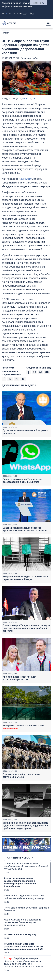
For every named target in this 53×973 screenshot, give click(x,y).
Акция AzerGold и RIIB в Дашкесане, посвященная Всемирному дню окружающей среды (22, 922)
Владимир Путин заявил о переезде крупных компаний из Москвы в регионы (25, 529)
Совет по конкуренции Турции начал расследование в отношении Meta (22, 480)
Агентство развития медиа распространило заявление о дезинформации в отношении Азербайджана (20, 882)
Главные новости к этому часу (20, 934)
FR (17, 13)
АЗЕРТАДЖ (29, 98)
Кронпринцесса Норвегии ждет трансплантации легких (19, 678)
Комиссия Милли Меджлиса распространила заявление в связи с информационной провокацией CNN (23, 946)
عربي (25, 13)
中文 (32, 13)
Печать (26, 58)
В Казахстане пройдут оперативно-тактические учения (21, 775)
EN (10, 13)
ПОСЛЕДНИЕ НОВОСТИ (19, 857)
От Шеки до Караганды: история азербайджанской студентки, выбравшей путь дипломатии (26, 866)
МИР (6, 32)
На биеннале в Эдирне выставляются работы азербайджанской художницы (24, 897)
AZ (3, 13)
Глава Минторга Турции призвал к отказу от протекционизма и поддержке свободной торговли (26, 628)
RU (6, 13)
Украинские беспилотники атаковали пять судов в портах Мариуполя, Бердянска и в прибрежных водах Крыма (25, 825)
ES (21, 13)
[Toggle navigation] (47, 23)
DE (14, 13)
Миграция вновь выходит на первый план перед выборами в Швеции (25, 578)
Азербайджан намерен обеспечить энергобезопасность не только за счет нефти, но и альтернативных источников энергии (23, 962)
